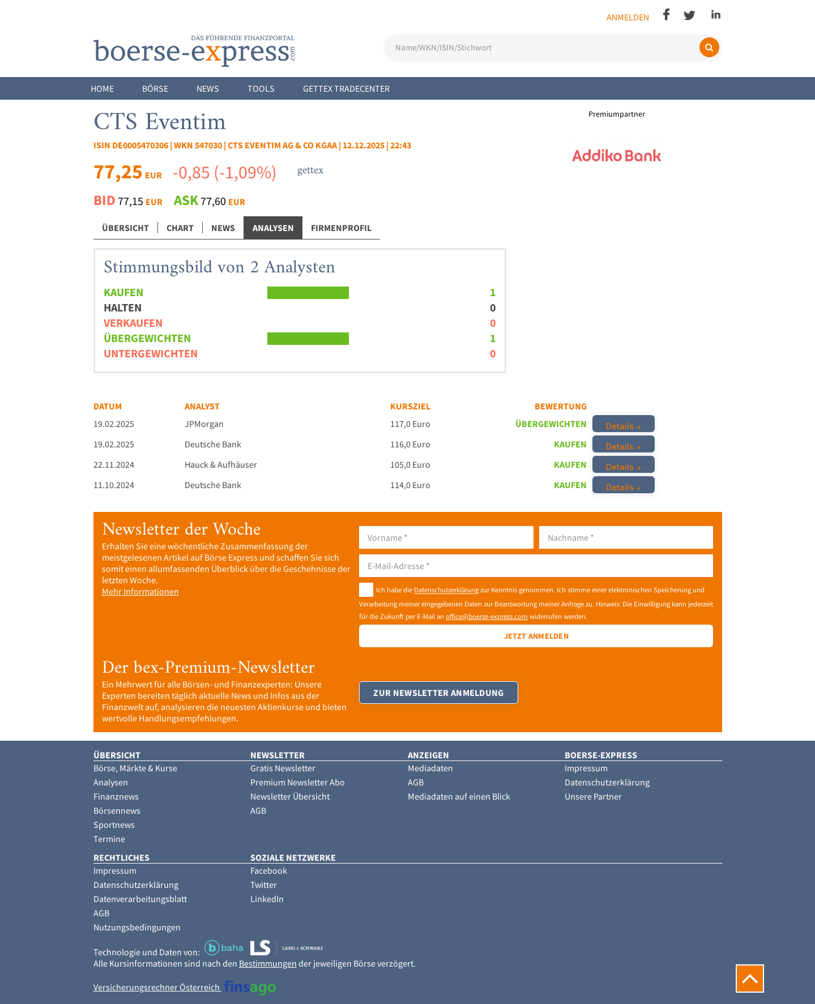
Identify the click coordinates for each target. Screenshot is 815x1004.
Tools (261, 88)
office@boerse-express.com (487, 616)
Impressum (586, 768)
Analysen (273, 227)
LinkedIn (267, 898)
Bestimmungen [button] (268, 963)
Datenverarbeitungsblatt (140, 898)
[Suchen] (709, 47)
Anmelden (628, 17)
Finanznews (116, 796)
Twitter (263, 884)
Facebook (268, 870)
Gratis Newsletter (282, 768)
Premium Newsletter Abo (297, 782)
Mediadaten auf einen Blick (459, 796)
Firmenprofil (341, 227)
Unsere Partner (593, 796)
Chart (180, 227)
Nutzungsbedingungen (137, 927)
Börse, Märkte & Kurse (135, 768)
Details (620, 426)
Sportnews (114, 824)
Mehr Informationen (140, 591)
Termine (109, 838)
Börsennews (116, 810)
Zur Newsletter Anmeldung (438, 692)
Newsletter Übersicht (290, 796)
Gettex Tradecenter (346, 88)
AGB (258, 810)
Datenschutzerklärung (446, 590)
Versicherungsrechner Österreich (184, 987)
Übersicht (125, 227)
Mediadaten (430, 768)
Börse (155, 88)
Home (102, 88)
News (208, 88)
